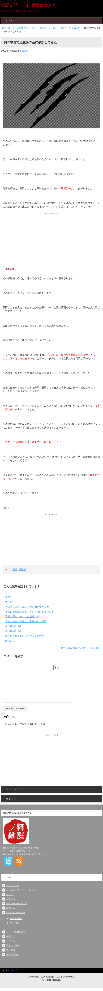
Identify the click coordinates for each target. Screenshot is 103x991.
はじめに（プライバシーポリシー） (23, 890)
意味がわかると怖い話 (16, 903)
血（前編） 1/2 (13, 631)
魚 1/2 (8, 602)
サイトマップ (11, 970)
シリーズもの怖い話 (15, 932)
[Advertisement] (51, 239)
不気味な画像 (12, 945)
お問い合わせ (12, 954)
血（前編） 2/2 (13, 626)
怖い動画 (10, 950)
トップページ (12, 885)
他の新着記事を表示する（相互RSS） (81, 648)
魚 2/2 (8, 597)
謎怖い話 (10, 908)
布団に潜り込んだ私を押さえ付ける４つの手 (29, 611)
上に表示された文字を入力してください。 (26, 724)
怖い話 (9, 894)
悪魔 (14, 569)
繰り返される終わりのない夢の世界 (24, 635)
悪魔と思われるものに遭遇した (22, 616)
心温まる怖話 (16, 918)
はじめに (10, 640)
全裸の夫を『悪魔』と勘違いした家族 (25, 621)
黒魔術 (22, 569)
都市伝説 (10, 936)
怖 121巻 (23, 50)
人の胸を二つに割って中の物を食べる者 (27, 606)
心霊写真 (10, 941)
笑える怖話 (15, 923)
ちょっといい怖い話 (15, 912)
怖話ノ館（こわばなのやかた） (31, 5)
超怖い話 (10, 899)
